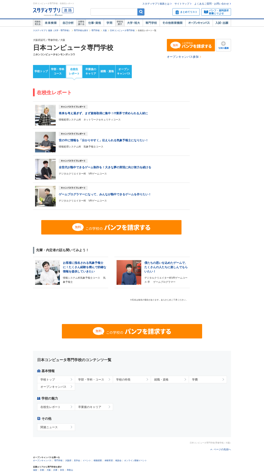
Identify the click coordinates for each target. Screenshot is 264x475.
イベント (87, 460)
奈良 (62, 470)
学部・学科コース (57, 71)
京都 (42, 470)
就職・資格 (107, 71)
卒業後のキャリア (90, 71)
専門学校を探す (81, 30)
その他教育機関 (172, 23)
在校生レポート (74, 71)
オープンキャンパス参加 (183, 56)
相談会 (118, 460)
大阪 (105, 30)
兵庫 (55, 470)
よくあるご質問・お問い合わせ (211, 3)
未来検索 (51, 23)
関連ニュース (49, 427)
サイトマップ (181, 3)
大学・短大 (133, 23)
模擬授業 (98, 460)
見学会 (77, 460)
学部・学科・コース (91, 379)
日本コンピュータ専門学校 (122, 30)
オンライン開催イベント (135, 460)
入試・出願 (222, 23)
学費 (195, 379)
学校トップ (41, 71)
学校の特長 (123, 379)
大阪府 (68, 460)
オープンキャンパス (199, 23)
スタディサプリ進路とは (156, 3)
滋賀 (35, 470)
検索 (141, 11)
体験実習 (109, 460)
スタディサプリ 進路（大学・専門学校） (52, 30)
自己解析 (68, 23)
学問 (109, 23)
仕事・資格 (95, 23)
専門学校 (151, 23)
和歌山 (70, 470)
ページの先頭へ (222, 449)
